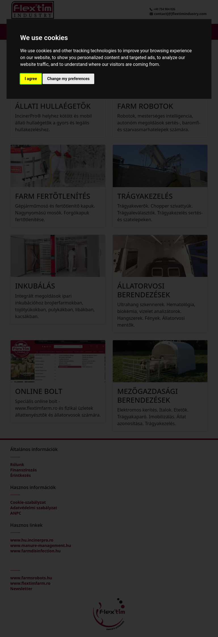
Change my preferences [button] (68, 78)
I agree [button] (31, 78)
